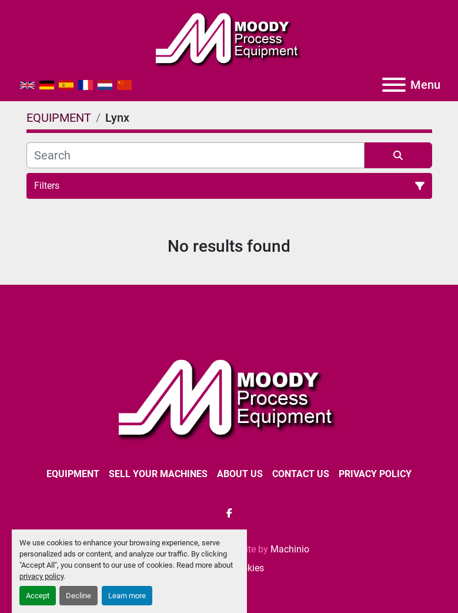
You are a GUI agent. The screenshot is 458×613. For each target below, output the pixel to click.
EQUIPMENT (72, 473)
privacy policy (41, 576)
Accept (37, 595)
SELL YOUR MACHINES (158, 473)
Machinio (289, 549)
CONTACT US (300, 473)
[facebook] (229, 513)
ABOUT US (240, 473)
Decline (78, 595)
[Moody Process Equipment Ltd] (229, 397)
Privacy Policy (375, 473)
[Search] (195, 155)
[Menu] (394, 85)
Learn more (127, 595)
